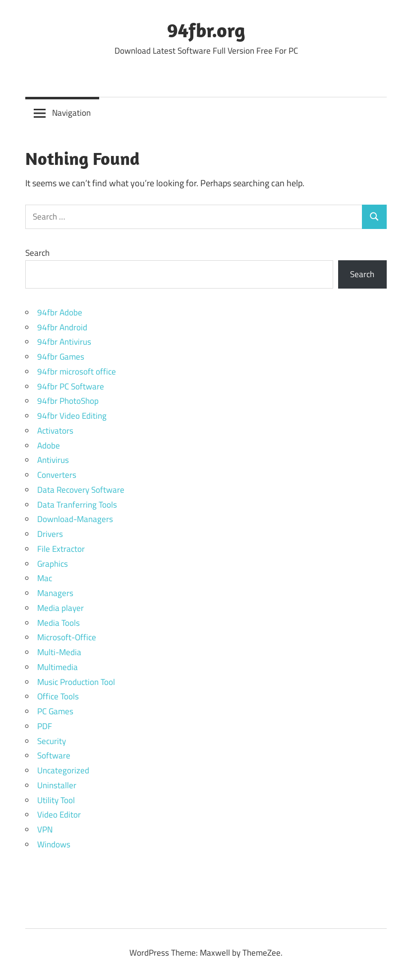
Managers (55, 593)
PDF (44, 726)
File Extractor (61, 548)
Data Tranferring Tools (77, 504)
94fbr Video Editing (72, 415)
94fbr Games (60, 356)
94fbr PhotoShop (68, 400)
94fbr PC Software (70, 386)
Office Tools (58, 696)
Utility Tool (56, 800)
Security (51, 741)
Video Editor (59, 814)
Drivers (50, 533)
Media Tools (58, 622)
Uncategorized (63, 770)
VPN (45, 829)
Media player (60, 607)
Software (53, 755)
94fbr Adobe (59, 312)
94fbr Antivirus (64, 341)
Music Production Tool (76, 682)
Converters (56, 474)
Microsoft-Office (66, 637)
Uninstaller (56, 785)
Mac (44, 578)
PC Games (55, 711)
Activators (55, 430)
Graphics (52, 563)
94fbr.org (206, 29)
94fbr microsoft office (76, 371)
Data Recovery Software (80, 489)
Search (37, 252)
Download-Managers (75, 519)
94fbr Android (62, 327)
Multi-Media (59, 652)
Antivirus (53, 459)
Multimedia (57, 667)
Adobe (48, 445)
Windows (53, 844)
